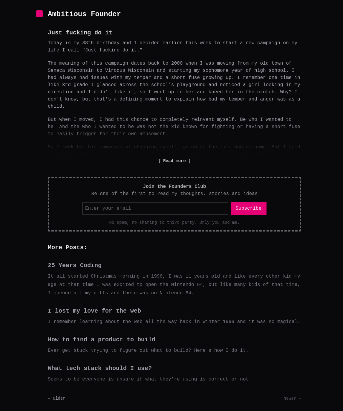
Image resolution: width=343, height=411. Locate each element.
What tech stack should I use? (100, 368)
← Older (56, 398)
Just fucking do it (80, 32)
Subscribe (248, 208)
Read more (174, 161)
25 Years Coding (75, 265)
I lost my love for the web (94, 311)
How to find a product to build (101, 339)
